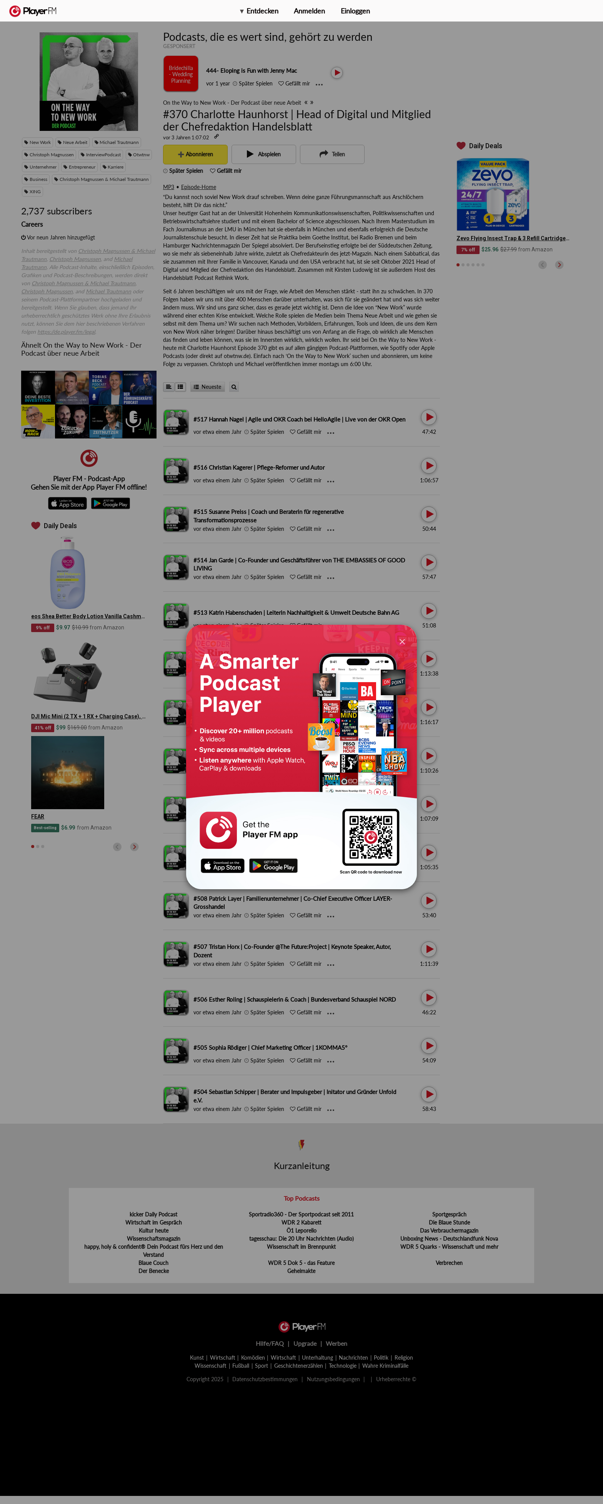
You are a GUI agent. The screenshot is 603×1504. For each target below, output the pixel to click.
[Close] (402, 641)
